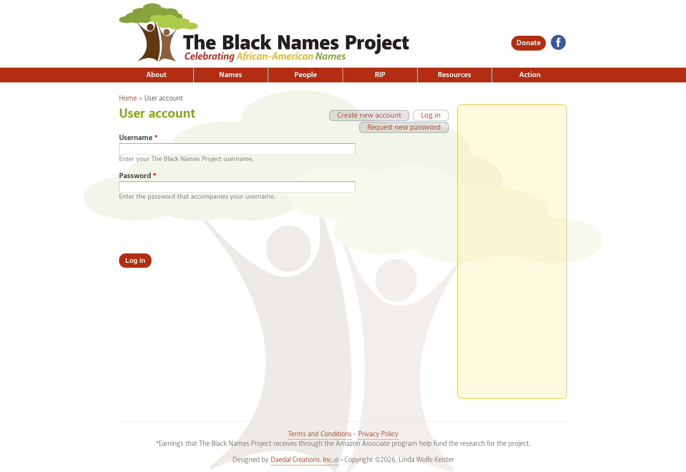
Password (137, 176)
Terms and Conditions (320, 434)
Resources (454, 75)
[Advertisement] (512, 248)
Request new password (404, 127)
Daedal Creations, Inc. (305, 460)
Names (230, 75)
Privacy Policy (378, 434)
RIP (380, 75)
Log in (427, 115)
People (305, 75)
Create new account (369, 115)
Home (128, 98)
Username (138, 138)
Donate (528, 43)
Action (530, 75)
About (156, 75)
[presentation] (191, 227)
